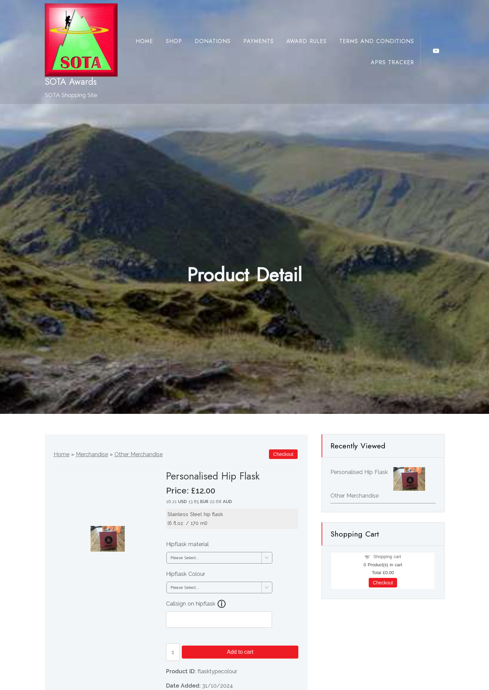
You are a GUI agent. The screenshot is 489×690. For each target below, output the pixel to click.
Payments (252, 41)
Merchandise (92, 454)
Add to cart (240, 652)
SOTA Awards (71, 81)
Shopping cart (387, 556)
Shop (168, 41)
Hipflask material (187, 544)
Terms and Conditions (370, 41)
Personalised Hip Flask (359, 472)
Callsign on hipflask (190, 603)
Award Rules (300, 41)
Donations (207, 41)
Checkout (383, 582)
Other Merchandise (138, 454)
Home (138, 41)
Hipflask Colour (185, 574)
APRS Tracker (386, 62)
